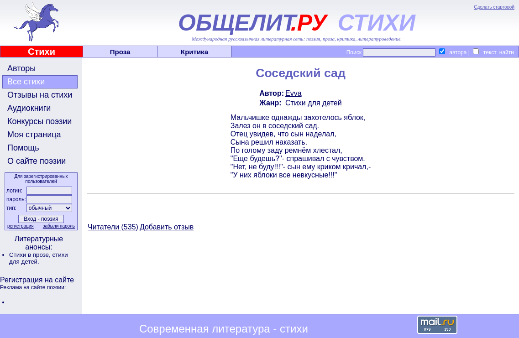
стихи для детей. (38, 258)
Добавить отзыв (167, 227)
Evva (293, 93)
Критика (194, 52)
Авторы (21, 68)
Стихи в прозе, (30, 254)
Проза (120, 52)
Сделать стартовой (494, 7)
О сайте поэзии (36, 161)
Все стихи (26, 81)
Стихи (41, 52)
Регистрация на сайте (37, 280)
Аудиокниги (29, 108)
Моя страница (34, 134)
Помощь (23, 147)
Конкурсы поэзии (39, 121)
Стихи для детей (313, 103)
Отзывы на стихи (39, 94)
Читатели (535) (113, 227)
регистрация (20, 226)
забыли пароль (59, 226)
